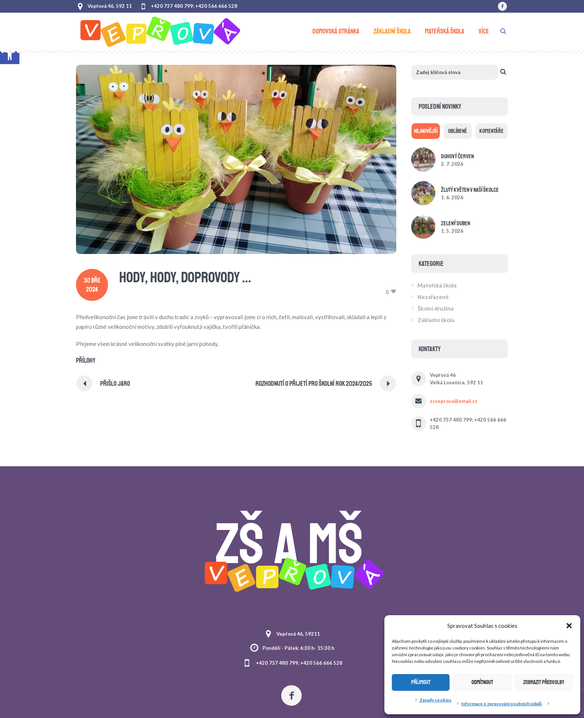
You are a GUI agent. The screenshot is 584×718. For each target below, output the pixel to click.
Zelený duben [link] (455, 223)
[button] (569, 625)
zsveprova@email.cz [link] (453, 401)
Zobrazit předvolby (543, 682)
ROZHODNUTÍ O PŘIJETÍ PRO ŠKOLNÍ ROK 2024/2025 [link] (314, 383)
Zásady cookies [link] (435, 700)
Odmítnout (482, 682)
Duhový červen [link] (457, 156)
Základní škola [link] (436, 320)
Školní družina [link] (436, 308)
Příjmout (421, 682)
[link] (502, 6)
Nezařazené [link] (433, 296)
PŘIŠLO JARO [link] (115, 383)
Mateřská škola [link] (437, 285)
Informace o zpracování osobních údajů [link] (501, 703)
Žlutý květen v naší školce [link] (470, 190)
